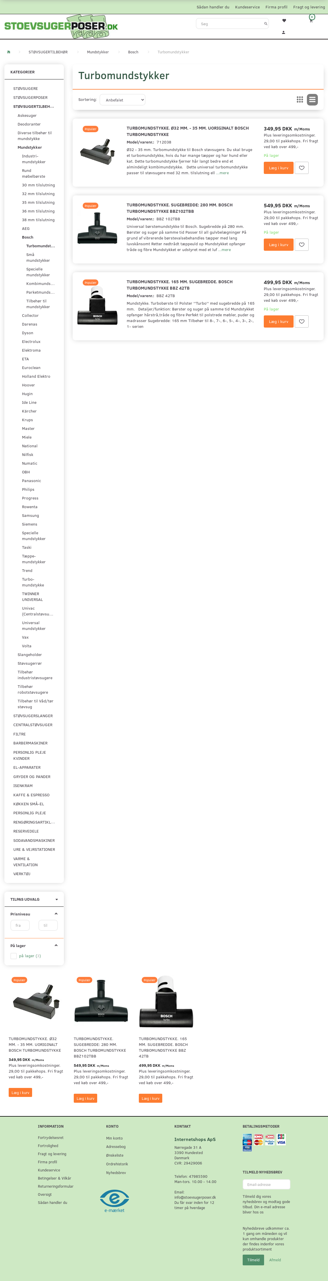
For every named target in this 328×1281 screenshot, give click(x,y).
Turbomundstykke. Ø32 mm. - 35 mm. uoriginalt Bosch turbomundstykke (188, 131)
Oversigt (45, 1194)
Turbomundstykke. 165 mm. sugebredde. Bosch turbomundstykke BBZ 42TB (180, 284)
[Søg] (266, 23)
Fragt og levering (309, 7)
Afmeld (275, 1259)
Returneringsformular (55, 1186)
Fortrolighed (48, 1145)
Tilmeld (253, 1259)
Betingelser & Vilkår (54, 1177)
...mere (222, 172)
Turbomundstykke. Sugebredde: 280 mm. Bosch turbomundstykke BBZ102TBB (180, 207)
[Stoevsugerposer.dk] (61, 26)
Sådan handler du (213, 7)
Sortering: (87, 99)
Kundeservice (247, 7)
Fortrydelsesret (51, 1137)
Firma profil (277, 7)
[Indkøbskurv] (314, 20)
